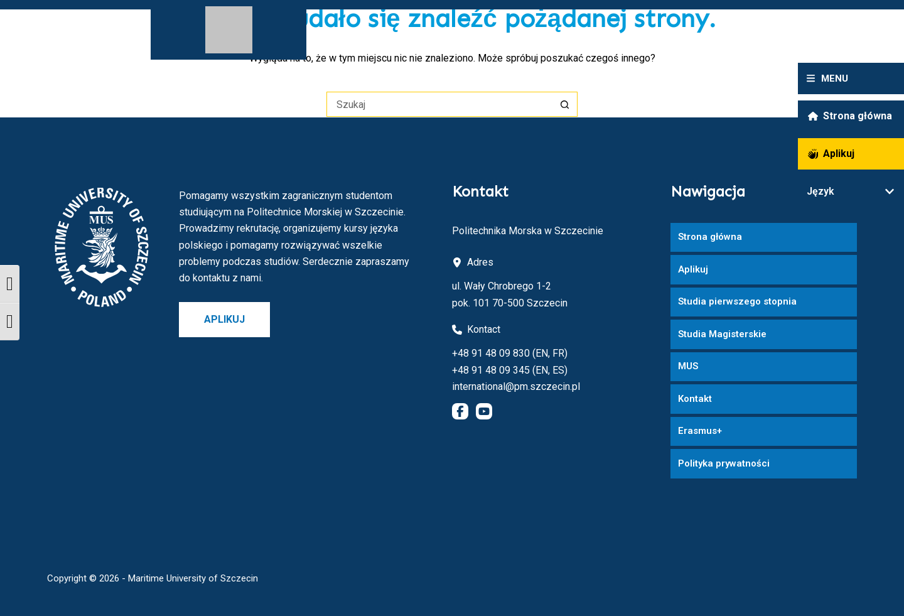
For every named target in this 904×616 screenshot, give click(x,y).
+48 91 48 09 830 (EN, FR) (510, 353)
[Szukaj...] (439, 104)
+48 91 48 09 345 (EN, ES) (510, 370)
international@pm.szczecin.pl (516, 386)
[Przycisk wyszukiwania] (565, 104)
